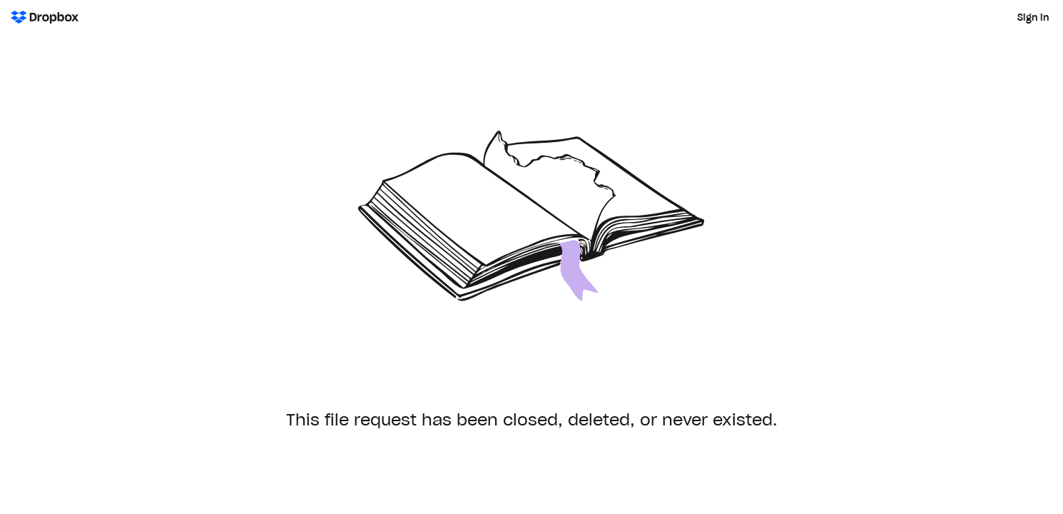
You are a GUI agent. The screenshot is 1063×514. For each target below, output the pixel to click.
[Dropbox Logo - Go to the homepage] (44, 17)
